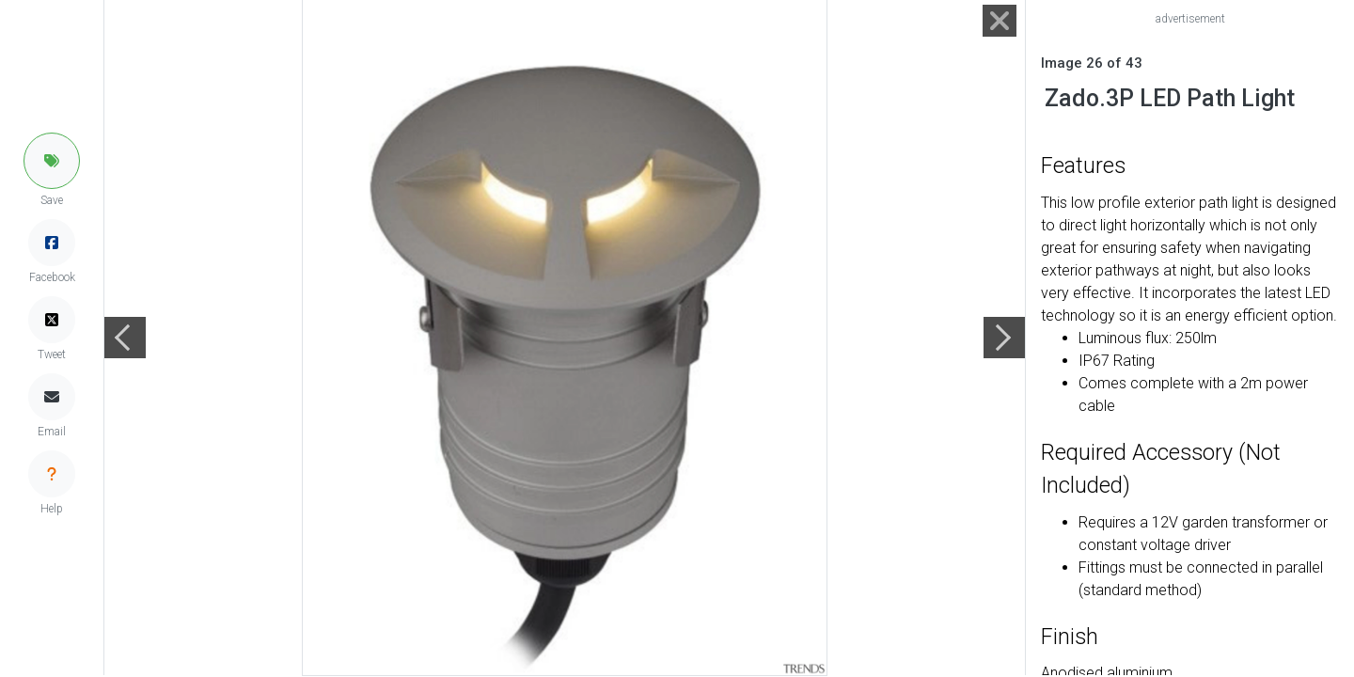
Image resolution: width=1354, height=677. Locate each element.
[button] (52, 161)
